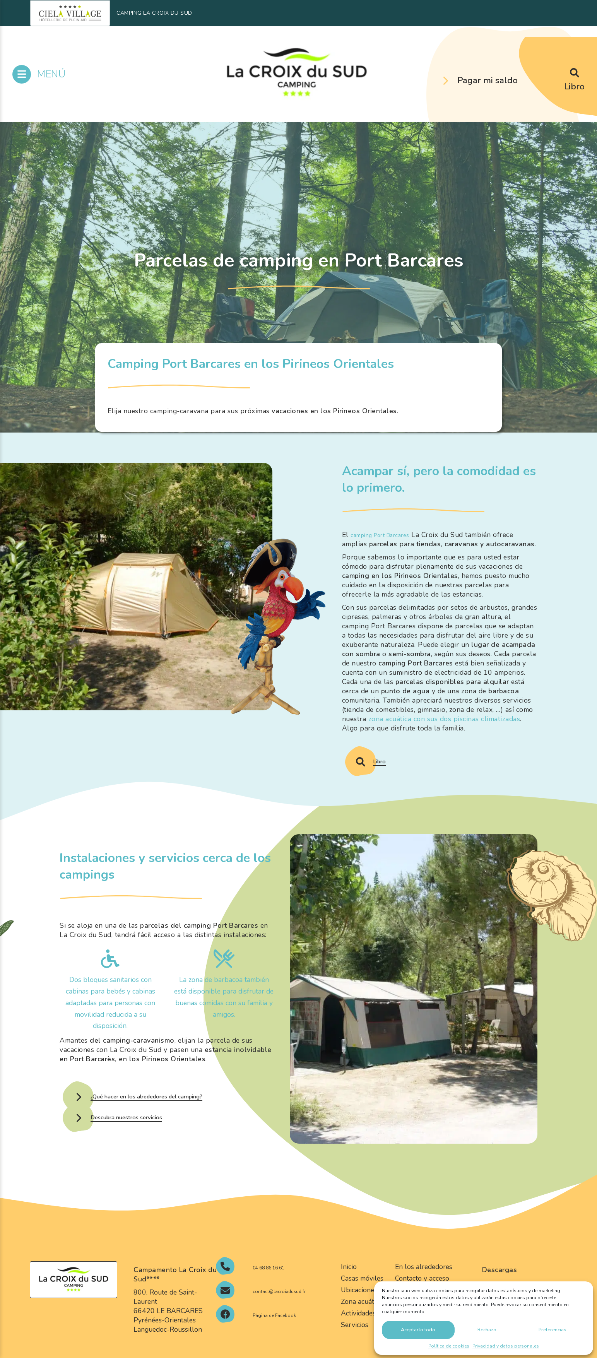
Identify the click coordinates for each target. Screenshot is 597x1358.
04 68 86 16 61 (287, 1277)
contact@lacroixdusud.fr (274, 1312)
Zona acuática (361, 1311)
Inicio (349, 1277)
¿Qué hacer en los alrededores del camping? (180, 1101)
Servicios (354, 1334)
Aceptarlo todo (418, 1328)
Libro (574, 86)
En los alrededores (423, 1277)
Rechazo (487, 1328)
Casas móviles (362, 1288)
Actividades (358, 1323)
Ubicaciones (359, 1300)
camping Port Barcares (387, 534)
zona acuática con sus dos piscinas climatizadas (444, 718)
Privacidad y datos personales (505, 1346)
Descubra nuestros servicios (147, 1133)
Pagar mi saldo (487, 80)
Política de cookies (448, 1346)
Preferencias (552, 1328)
